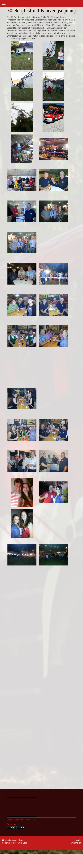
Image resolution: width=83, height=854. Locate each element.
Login (78, 840)
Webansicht (76, 843)
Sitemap (21, 840)
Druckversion (9, 840)
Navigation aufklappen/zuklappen (41, 4)
